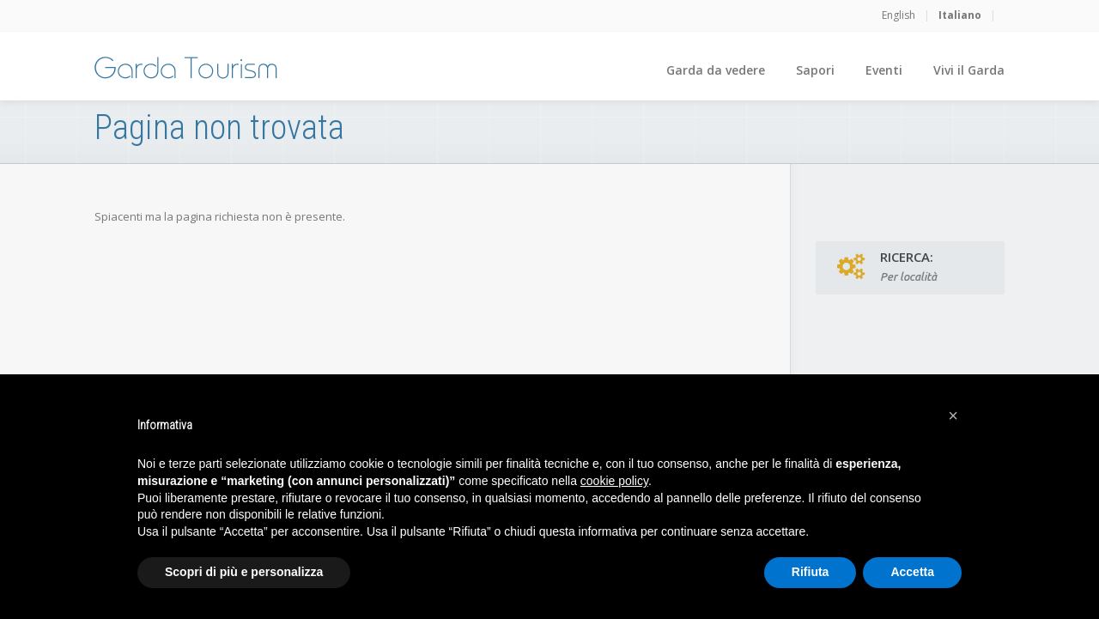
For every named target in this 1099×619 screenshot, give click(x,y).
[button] (953, 415)
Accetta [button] (912, 572)
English (898, 15)
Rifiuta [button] (810, 572)
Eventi (883, 70)
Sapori (815, 70)
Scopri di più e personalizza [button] (244, 572)
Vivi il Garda (969, 70)
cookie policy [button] (614, 481)
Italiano (959, 15)
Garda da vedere (715, 70)
